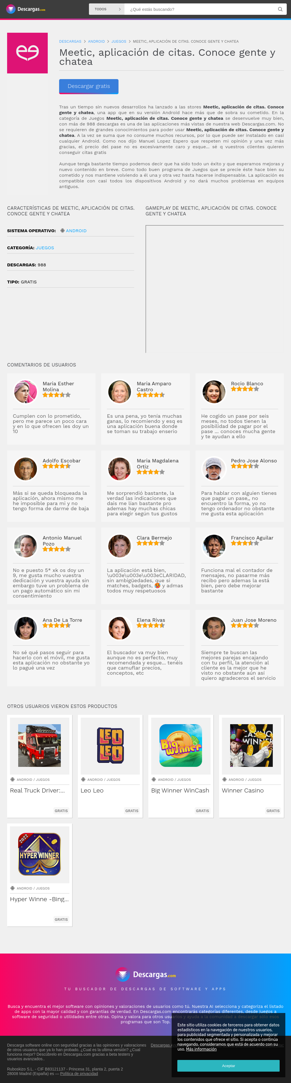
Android (76, 230)
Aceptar (228, 1066)
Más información (201, 1049)
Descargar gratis (89, 86)
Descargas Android (167, 1045)
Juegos (45, 247)
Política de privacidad (79, 1073)
